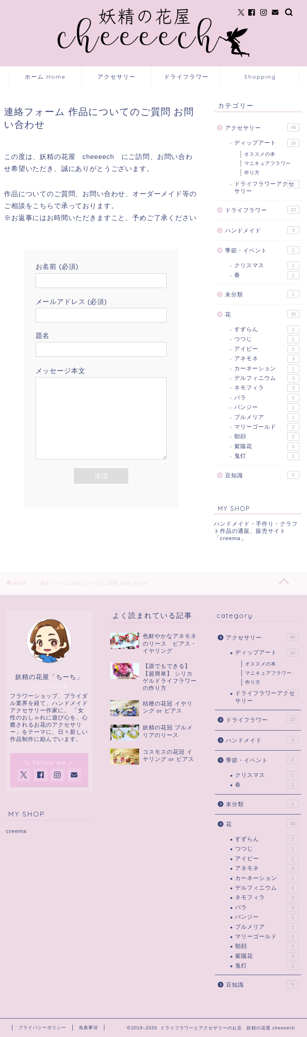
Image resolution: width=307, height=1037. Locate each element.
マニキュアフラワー (267, 163)
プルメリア (266, 417)
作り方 (252, 172)
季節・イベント (262, 250)
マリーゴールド (266, 427)
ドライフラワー (186, 76)
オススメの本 (259, 154)
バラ (266, 398)
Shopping (260, 76)
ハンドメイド (262, 230)
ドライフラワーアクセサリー (266, 187)
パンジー (266, 407)
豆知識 (262, 475)
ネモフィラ (266, 388)
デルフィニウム (266, 378)
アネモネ (266, 359)
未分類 (262, 294)
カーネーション (266, 369)
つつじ (266, 339)
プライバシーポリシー (42, 1027)
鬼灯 (266, 456)
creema (16, 831)
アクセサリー (117, 76)
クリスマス (266, 266)
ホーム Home (45, 76)
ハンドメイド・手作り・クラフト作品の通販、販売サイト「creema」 (256, 531)
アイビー (266, 349)
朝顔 (266, 437)
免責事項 (88, 1027)
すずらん (266, 330)
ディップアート (266, 143)
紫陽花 (266, 447)
